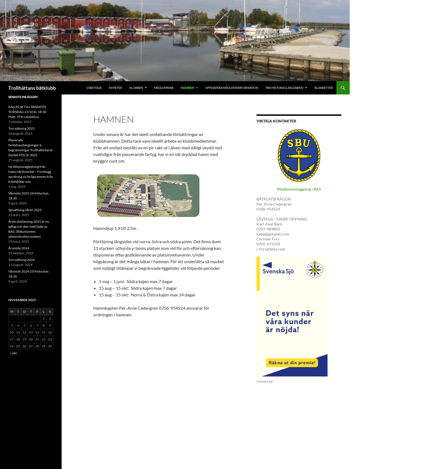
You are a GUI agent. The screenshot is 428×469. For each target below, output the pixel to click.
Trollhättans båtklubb (32, 88)
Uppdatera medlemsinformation (231, 87)
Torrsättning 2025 (21, 128)
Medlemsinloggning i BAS (299, 189)
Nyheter (115, 87)
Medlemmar (163, 87)
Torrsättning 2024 (21, 260)
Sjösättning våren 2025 (25, 210)
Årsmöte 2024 (18, 248)
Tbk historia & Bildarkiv (284, 87)
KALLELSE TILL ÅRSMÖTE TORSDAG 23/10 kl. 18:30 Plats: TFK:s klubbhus (27, 112)
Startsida (94, 87)
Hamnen (187, 87)
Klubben (136, 87)
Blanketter (323, 87)
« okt (13, 353)
